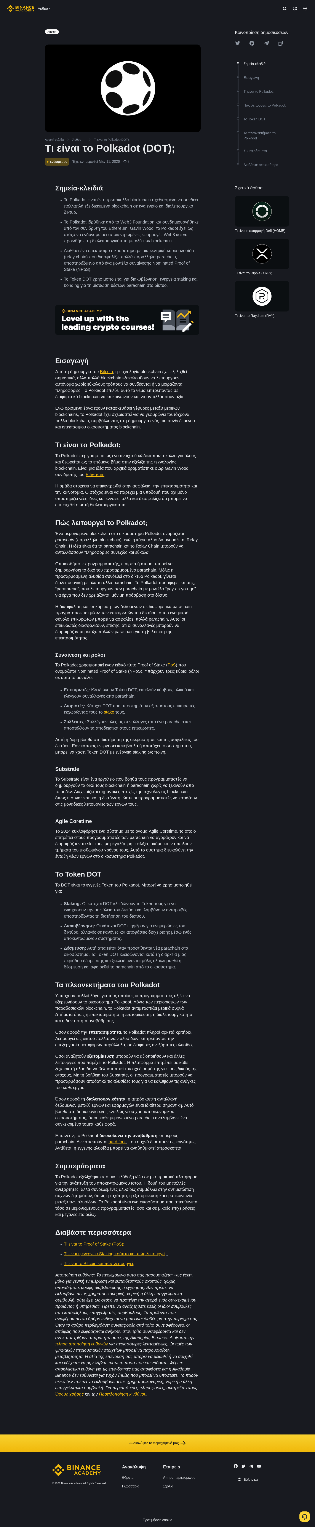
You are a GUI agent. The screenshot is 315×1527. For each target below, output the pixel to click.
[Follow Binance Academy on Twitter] (243, 1466)
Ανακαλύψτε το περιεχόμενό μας (157, 1443)
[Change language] (295, 9)
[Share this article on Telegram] (266, 43)
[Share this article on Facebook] (251, 43)
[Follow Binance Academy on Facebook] (235, 1466)
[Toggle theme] (305, 8)
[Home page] (20, 8)
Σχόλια (168, 1486)
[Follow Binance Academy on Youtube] (259, 1466)
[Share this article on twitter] (237, 43)
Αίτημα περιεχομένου (179, 1477)
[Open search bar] (283, 9)
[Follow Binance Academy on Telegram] (251, 1466)
